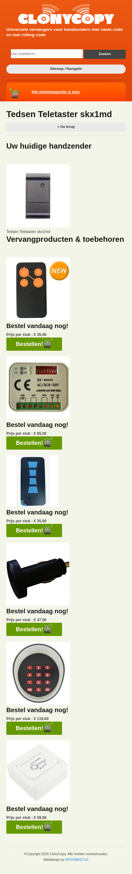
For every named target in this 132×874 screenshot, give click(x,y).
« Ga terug (65, 126)
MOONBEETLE (77, 859)
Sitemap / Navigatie (66, 69)
